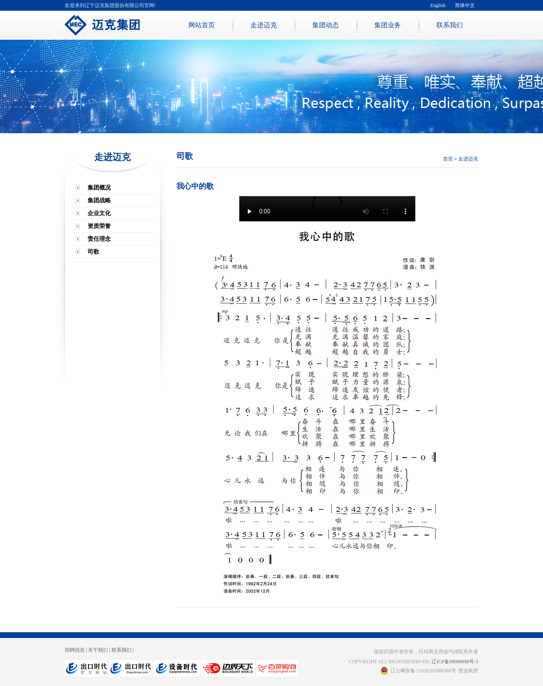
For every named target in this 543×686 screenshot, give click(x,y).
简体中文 (465, 5)
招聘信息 (75, 650)
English (437, 5)
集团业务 (387, 25)
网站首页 (201, 25)
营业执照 (468, 671)
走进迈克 (263, 25)
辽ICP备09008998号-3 (454, 661)
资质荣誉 (99, 226)
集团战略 (99, 200)
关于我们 (98, 650)
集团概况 (99, 188)
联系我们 (449, 25)
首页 (448, 159)
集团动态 (325, 25)
